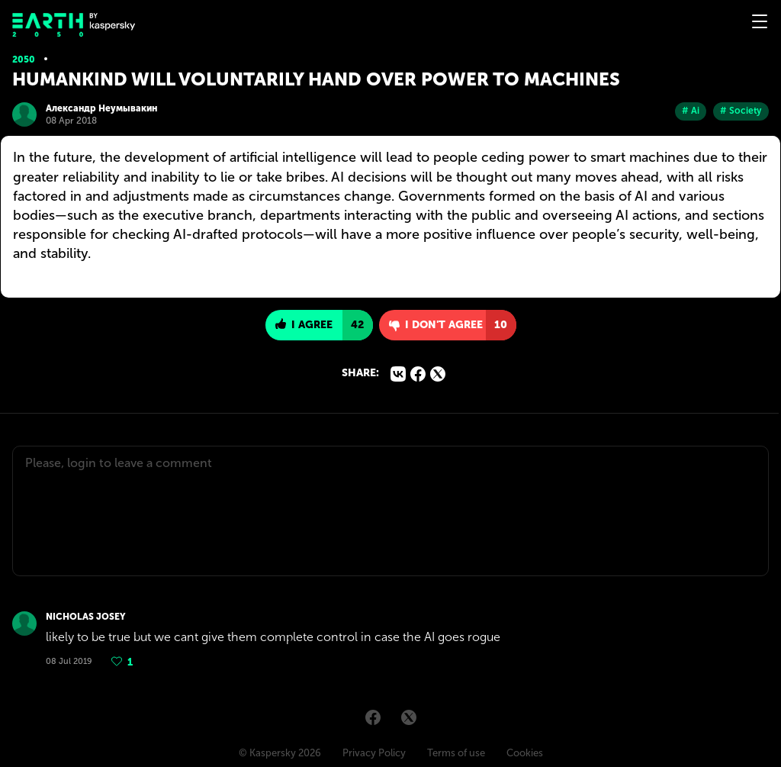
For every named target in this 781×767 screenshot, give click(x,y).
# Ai (690, 110)
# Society (741, 110)
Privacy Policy (374, 753)
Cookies (524, 753)
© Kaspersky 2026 (280, 753)
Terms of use (456, 753)
